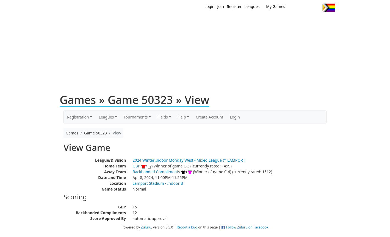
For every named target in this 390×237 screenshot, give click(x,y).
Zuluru (146, 227)
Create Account (209, 117)
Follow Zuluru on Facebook (247, 227)
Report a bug (187, 227)
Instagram (316, 8)
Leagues (251, 6)
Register (234, 6)
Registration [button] (78, 117)
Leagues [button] (106, 117)
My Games (275, 6)
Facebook (305, 8)
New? (181, 21)
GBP (136, 166)
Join (220, 6)
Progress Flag (328, 8)
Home (159, 21)
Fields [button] (162, 117)
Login (209, 6)
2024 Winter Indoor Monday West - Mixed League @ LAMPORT (188, 160)
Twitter (295, 8)
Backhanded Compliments (156, 171)
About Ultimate (284, 21)
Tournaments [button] (136, 117)
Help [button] (182, 117)
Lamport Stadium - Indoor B (157, 183)
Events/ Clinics (242, 21)
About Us (320, 21)
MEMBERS (207, 21)
